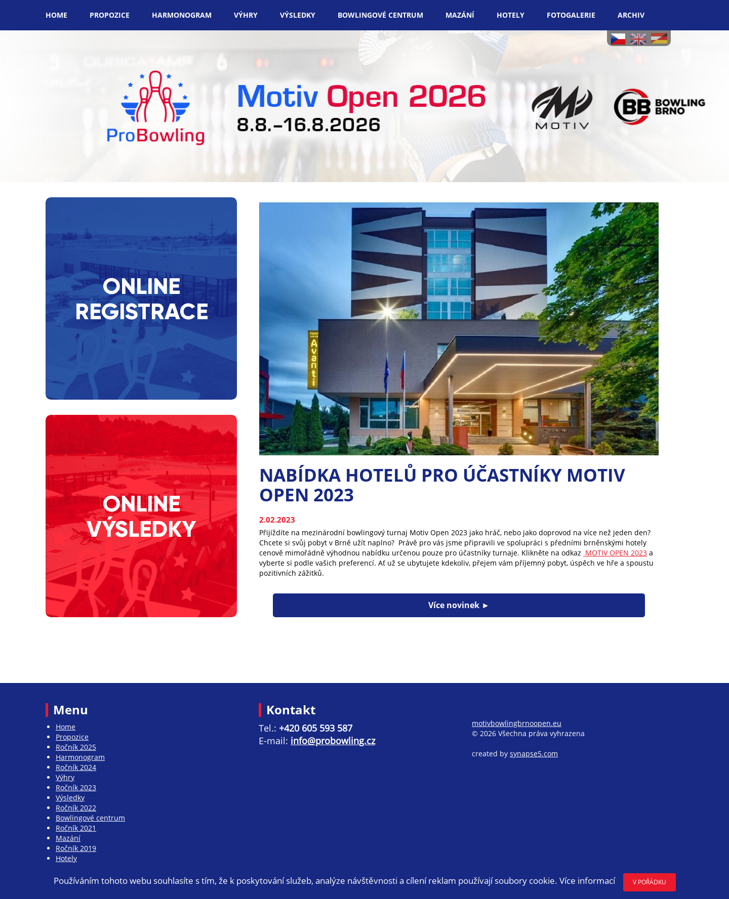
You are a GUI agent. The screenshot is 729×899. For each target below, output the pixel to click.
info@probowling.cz (333, 741)
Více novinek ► (459, 605)
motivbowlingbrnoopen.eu (516, 723)
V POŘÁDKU (649, 882)
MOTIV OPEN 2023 (615, 553)
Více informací (587, 880)
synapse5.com (534, 753)
